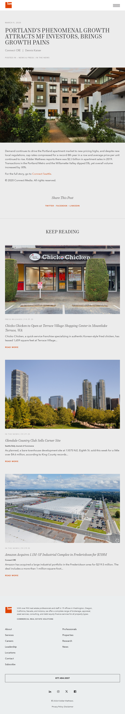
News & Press (26, 58)
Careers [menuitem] (9, 641)
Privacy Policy (57, 706)
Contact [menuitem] (9, 659)
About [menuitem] (8, 629)
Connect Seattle (41, 173)
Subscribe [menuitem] (10, 665)
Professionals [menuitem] (69, 629)
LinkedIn (75, 206)
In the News (42, 58)
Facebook (62, 206)
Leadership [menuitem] (11, 647)
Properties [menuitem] (67, 635)
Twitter (49, 206)
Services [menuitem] (9, 635)
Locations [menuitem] (10, 653)
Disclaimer (68, 706)
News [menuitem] (65, 647)
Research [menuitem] (67, 641)
